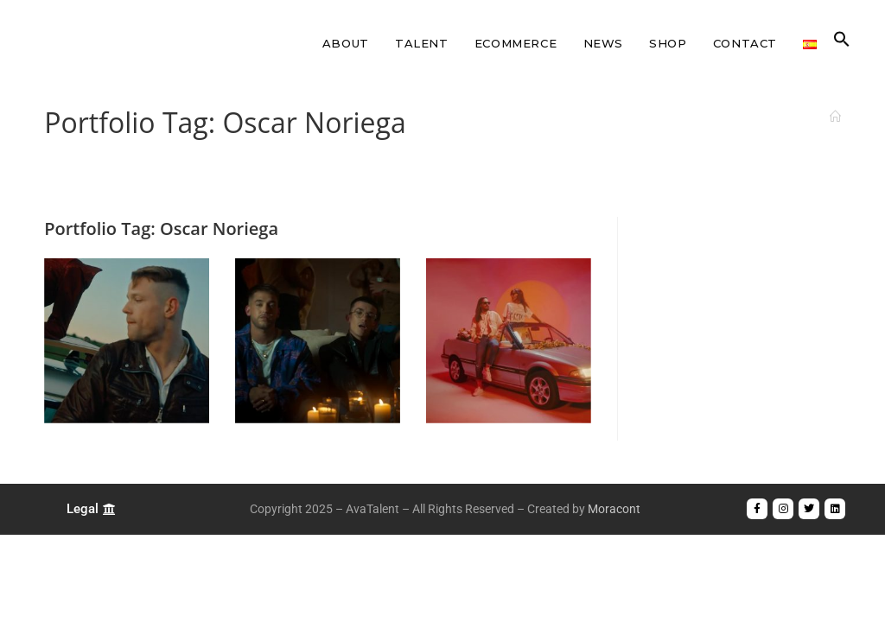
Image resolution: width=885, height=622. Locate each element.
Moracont (614, 509)
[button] (842, 43)
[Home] (835, 116)
